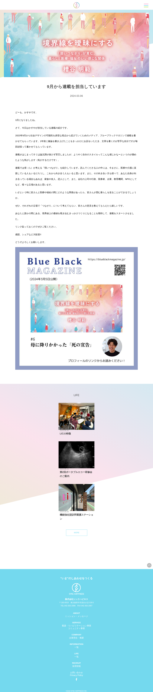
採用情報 (76, 666)
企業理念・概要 (76, 638)
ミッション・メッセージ (76, 616)
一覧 (76, 647)
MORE (76, 533)
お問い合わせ (76, 672)
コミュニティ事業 (76, 628)
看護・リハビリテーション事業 (76, 625)
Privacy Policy (76, 675)
